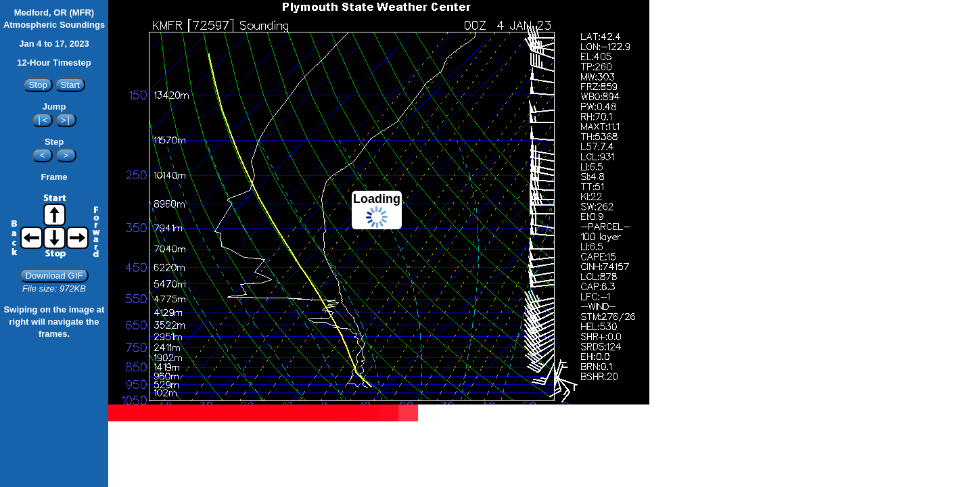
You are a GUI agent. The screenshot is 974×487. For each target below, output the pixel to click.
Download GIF (54, 276)
